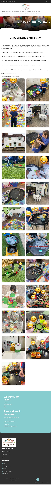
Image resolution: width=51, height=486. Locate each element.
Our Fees (30, 13)
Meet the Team (7, 13)
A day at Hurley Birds (14, 13)
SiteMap (13, 480)
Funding (34, 13)
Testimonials (23, 15)
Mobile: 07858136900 (9, 423)
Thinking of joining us (16, 15)
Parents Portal (5, 474)
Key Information (6, 471)
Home (2, 13)
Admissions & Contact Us (6, 15)
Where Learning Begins (23, 13)
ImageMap (17, 480)
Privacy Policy (9, 480)
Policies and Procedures (41, 13)
